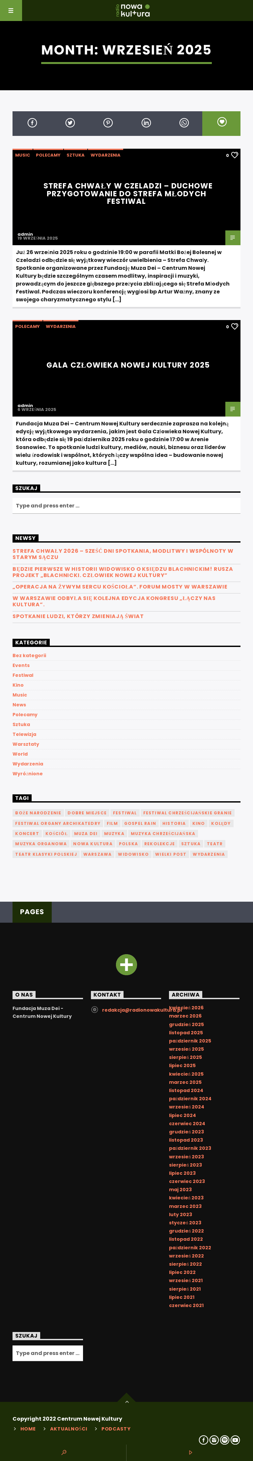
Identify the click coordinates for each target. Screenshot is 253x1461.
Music (22, 155)
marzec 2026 (185, 1016)
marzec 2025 (185, 1082)
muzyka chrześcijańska (163, 833)
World (20, 754)
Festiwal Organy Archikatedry (57, 823)
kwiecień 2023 (186, 1197)
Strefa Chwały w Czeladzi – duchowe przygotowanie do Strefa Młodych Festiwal (128, 193)
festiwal (125, 813)
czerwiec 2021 (186, 1305)
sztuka (191, 844)
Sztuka (76, 155)
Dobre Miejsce (87, 813)
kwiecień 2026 (186, 1007)
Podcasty (116, 1429)
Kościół (56, 833)
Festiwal (23, 675)
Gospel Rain (140, 823)
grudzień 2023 (186, 1131)
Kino (18, 685)
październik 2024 (190, 1098)
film (112, 823)
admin (25, 234)
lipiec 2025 (182, 1065)
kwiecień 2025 (186, 1074)
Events (21, 665)
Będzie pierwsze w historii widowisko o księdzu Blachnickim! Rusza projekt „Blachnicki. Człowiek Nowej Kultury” (123, 572)
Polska (128, 844)
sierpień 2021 (185, 1289)
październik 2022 (190, 1247)
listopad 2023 (186, 1140)
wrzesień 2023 (186, 1156)
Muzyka (114, 833)
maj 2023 (180, 1189)
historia (174, 823)
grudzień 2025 (186, 1024)
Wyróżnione (27, 773)
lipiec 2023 (182, 1173)
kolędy (221, 823)
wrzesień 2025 (186, 1049)
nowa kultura (92, 844)
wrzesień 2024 (186, 1107)
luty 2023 (180, 1214)
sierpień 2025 (185, 1057)
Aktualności (68, 1429)
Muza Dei (86, 833)
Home (28, 1429)
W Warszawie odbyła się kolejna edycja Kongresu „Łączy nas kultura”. (114, 601)
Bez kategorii (29, 655)
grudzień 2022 (186, 1231)
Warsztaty (26, 744)
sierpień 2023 (185, 1165)
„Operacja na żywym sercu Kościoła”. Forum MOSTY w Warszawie (120, 587)
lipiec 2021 (181, 1297)
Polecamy (48, 155)
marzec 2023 (185, 1206)
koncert (27, 833)
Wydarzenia (106, 155)
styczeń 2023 (185, 1222)
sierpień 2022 (185, 1264)
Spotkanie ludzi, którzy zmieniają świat (78, 616)
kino (198, 823)
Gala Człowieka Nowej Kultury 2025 (128, 365)
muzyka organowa (41, 844)
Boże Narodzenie (38, 813)
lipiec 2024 (182, 1115)
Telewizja (24, 734)
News (19, 704)
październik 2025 (190, 1041)
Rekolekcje (159, 844)
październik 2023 (190, 1148)
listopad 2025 (186, 1032)
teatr (215, 844)
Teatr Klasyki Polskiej (46, 854)
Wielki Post (170, 854)
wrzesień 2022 (186, 1256)
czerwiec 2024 (187, 1123)
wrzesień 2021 (186, 1280)
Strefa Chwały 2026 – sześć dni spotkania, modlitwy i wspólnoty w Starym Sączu (123, 554)
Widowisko (133, 854)
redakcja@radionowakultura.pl (142, 1010)
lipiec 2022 (182, 1272)
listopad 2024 (186, 1090)
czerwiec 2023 (187, 1181)
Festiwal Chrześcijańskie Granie (187, 813)
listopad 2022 (186, 1239)
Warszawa (97, 854)
